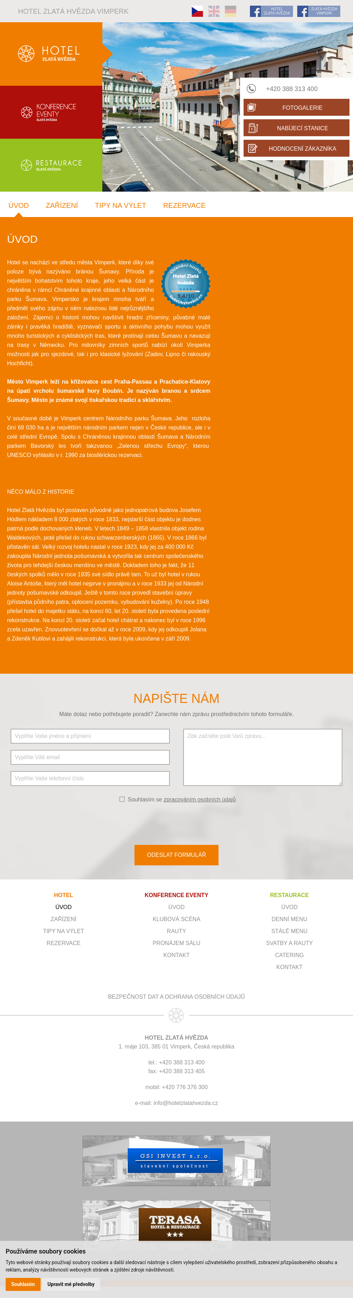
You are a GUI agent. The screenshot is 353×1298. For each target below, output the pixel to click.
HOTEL (63, 895)
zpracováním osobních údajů (199, 800)
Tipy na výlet (120, 205)
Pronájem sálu (176, 943)
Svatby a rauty (289, 943)
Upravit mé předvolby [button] (71, 1284)
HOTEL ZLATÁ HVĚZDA (277, 11)
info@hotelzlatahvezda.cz (186, 1103)
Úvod (18, 205)
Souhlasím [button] (23, 1284)
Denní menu (289, 919)
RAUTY (176, 931)
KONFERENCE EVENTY (176, 895)
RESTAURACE (289, 895)
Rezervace (184, 205)
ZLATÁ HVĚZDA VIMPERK (324, 11)
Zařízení (62, 205)
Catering (289, 955)
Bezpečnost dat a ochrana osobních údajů (176, 997)
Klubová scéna (176, 919)
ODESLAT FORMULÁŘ (176, 855)
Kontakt (176, 955)
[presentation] (176, 823)
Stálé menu (289, 931)
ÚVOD (176, 907)
